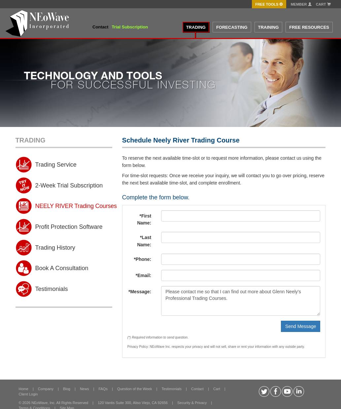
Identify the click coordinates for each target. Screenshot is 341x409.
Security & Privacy (192, 403)
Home (23, 389)
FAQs (103, 389)
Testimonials (171, 389)
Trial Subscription (130, 27)
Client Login (28, 394)
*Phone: (142, 259)
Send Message (300, 326)
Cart (323, 4)
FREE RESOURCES (309, 27)
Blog (66, 389)
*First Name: (144, 219)
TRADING (196, 27)
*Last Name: (144, 241)
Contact (100, 27)
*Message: (139, 291)
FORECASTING (232, 27)
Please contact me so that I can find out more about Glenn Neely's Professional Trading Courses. (240, 301)
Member (301, 4)
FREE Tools (269, 4)
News (84, 389)
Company (45, 389)
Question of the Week (134, 389)
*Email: (143, 275)
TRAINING (268, 27)
